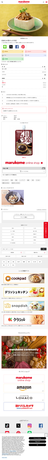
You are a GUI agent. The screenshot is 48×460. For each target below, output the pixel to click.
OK (37, 444)
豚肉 (8, 261)
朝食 (28, 180)
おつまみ (38, 180)
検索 (2, 2)
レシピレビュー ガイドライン (42, 209)
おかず (15, 115)
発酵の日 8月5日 (5, 183)
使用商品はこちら (24, 38)
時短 (16, 180)
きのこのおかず (5, 180)
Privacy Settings (37, 438)
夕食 (33, 180)
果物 (4, 265)
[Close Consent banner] (46, 435)
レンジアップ (22, 180)
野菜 (15, 119)
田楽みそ (4, 82)
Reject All (37, 441)
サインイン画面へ (24, 217)
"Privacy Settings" (13, 451)
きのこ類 (34, 261)
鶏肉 (13, 261)
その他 (18, 119)
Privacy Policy (4, 457)
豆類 (39, 261)
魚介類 (18, 261)
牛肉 (4, 261)
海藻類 (24, 261)
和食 (12, 180)
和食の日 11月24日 (16, 183)
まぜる (15, 117)
